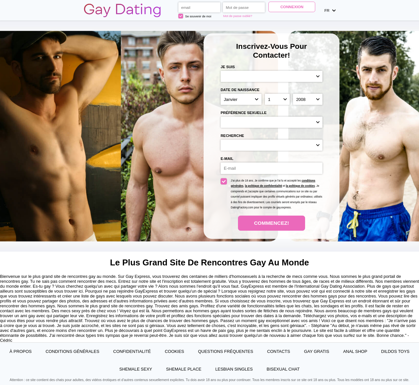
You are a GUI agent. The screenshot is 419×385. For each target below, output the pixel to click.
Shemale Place (183, 369)
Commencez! (271, 223)
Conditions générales (72, 351)
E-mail (227, 159)
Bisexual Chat (283, 369)
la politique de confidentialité (263, 185)
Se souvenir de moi (194, 16)
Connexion (291, 7)
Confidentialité (132, 351)
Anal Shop (355, 351)
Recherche (232, 136)
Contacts (278, 351)
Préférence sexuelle (243, 113)
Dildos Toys (395, 351)
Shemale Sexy (135, 369)
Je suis (228, 67)
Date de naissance (240, 90)
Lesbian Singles (234, 369)
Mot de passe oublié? (237, 16)
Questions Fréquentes (225, 351)
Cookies (174, 351)
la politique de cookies (300, 185)
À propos (20, 351)
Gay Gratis (316, 351)
